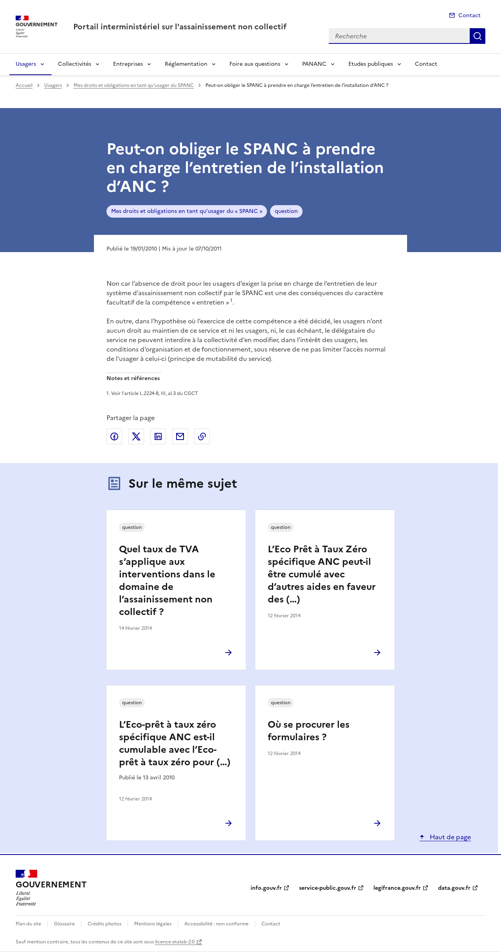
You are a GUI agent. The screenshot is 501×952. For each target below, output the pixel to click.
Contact (469, 15)
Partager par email (180, 436)
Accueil (24, 85)
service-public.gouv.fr (327, 888)
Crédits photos (104, 923)
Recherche (477, 36)
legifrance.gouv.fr (397, 888)
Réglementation (186, 64)
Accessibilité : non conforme (216, 923)
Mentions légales (152, 923)
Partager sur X (136, 436)
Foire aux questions (254, 64)
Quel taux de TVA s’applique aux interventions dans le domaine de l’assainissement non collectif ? (167, 580)
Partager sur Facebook (114, 436)
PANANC (314, 64)
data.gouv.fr (454, 888)
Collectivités (74, 64)
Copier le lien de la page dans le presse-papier (202, 436)
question (286, 211)
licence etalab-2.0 (175, 941)
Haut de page (449, 837)
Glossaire (64, 923)
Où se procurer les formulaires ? (309, 731)
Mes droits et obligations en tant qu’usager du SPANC (134, 85)
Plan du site (28, 923)
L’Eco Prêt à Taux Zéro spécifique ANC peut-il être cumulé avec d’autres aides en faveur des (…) (322, 574)
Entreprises (128, 64)
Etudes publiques (370, 64)
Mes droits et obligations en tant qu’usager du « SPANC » (186, 211)
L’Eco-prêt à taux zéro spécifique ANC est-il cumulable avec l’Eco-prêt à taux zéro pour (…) (175, 743)
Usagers (26, 64)
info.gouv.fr (266, 888)
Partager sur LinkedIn (158, 436)
